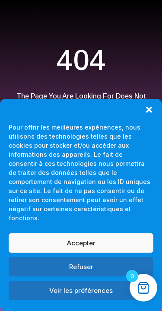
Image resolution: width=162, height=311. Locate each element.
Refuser (81, 267)
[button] (149, 109)
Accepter (81, 243)
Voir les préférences (81, 290)
